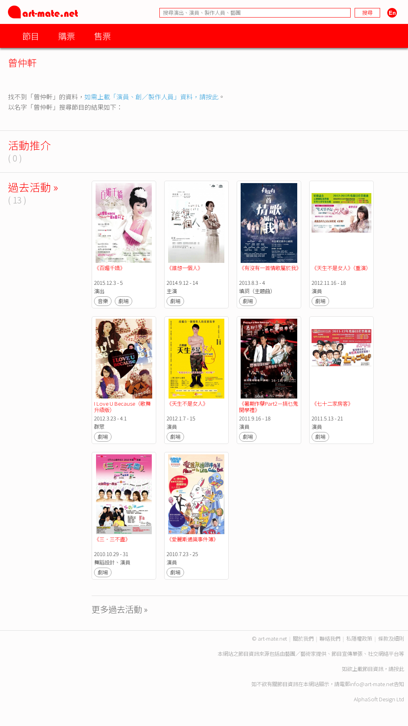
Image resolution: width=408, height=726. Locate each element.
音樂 (103, 301)
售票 (102, 36)
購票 (66, 36)
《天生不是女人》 (187, 403)
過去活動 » (33, 187)
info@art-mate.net (372, 684)
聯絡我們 (330, 638)
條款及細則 (391, 638)
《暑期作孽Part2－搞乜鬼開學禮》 (268, 407)
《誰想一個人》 (185, 268)
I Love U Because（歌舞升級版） (122, 407)
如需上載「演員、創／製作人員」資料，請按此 (151, 96)
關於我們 (303, 638)
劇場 (123, 301)
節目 (30, 36)
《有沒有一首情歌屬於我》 (270, 268)
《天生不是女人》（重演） (341, 268)
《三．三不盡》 (112, 539)
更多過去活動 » (120, 609)
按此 (399, 669)
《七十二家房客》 (332, 403)
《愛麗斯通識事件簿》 (192, 539)
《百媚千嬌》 (109, 268)
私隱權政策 (359, 638)
